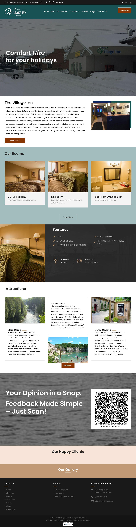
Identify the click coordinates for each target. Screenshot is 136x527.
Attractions (74, 12)
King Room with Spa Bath (65, 496)
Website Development (54, 520)
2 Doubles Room (61, 490)
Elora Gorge (14, 330)
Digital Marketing (84, 520)
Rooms (64, 12)
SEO (74, 520)
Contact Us (102, 12)
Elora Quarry (58, 304)
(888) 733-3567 (56, 2)
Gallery (85, 12)
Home (46, 12)
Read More (14, 140)
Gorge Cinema (103, 330)
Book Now (124, 10)
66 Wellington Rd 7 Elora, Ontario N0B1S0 (24, 2)
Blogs (92, 12)
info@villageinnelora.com (104, 501)
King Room (59, 493)
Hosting (68, 520)
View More (68, 217)
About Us (55, 12)
